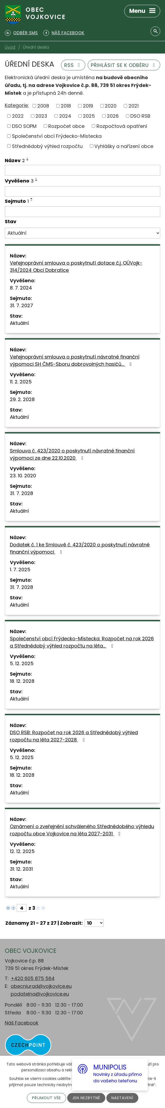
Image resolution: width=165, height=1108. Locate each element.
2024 (65, 116)
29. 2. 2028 (22, 399)
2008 (43, 105)
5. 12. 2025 (22, 663)
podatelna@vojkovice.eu (40, 994)
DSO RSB (140, 116)
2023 (41, 116)
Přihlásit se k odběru (124, 65)
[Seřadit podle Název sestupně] (28, 160)
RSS (73, 65)
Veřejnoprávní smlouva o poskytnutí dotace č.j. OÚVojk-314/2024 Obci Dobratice (76, 266)
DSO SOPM (24, 126)
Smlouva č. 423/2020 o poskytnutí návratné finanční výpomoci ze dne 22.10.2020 (72, 454)
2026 (113, 116)
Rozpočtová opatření (121, 126)
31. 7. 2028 (21, 493)
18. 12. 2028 (22, 681)
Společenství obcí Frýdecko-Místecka (57, 136)
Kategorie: (17, 105)
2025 (89, 116)
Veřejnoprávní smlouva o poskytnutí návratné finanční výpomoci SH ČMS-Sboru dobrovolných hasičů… (74, 360)
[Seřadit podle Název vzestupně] (28, 158)
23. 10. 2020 (23, 475)
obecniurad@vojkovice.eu (41, 986)
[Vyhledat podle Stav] (82, 233)
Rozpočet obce (66, 126)
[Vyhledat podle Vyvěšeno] (82, 191)
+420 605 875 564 (33, 978)
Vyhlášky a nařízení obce (123, 146)
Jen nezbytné (86, 1098)
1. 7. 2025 (20, 569)
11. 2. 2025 (21, 381)
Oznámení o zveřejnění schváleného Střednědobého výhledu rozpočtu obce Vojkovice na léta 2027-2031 (82, 830)
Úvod (10, 47)
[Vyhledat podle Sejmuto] (82, 211)
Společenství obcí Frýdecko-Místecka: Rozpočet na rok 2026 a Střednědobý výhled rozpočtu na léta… (82, 642)
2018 (66, 105)
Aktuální (19, 323)
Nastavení (122, 1098)
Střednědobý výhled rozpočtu (47, 146)
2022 (18, 116)
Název (15, 160)
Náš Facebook (21, 1022)
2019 (88, 105)
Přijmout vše (46, 1098)
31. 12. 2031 (21, 869)
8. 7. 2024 (21, 287)
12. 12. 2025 (22, 851)
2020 (110, 105)
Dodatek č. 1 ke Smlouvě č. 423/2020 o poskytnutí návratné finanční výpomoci (80, 548)
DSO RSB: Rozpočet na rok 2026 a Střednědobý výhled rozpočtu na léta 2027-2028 (74, 736)
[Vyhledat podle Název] (82, 170)
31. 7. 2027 (21, 305)
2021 (133, 105)
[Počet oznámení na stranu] (94, 923)
